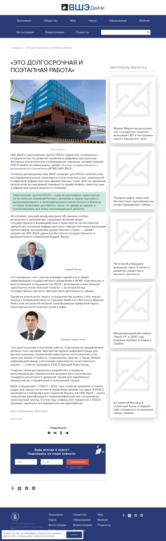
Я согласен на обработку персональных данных (76, 467)
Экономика (23, 20)
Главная (16, 48)
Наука (92, 20)
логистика (16, 418)
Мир (73, 20)
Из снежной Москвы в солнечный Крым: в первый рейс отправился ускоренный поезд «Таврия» (133, 408)
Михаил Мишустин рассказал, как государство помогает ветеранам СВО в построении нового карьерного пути (133, 133)
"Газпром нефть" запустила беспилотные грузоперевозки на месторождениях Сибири (133, 201)
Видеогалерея (54, 32)
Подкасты (82, 32)
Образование (118, 20)
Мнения (144, 20)
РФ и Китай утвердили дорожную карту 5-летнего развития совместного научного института (131, 269)
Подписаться (77, 461)
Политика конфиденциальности (22, 524)
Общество (51, 20)
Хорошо (74, 535)
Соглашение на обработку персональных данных (26, 528)
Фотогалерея (25, 32)
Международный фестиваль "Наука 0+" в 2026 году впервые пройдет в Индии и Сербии (132, 338)
